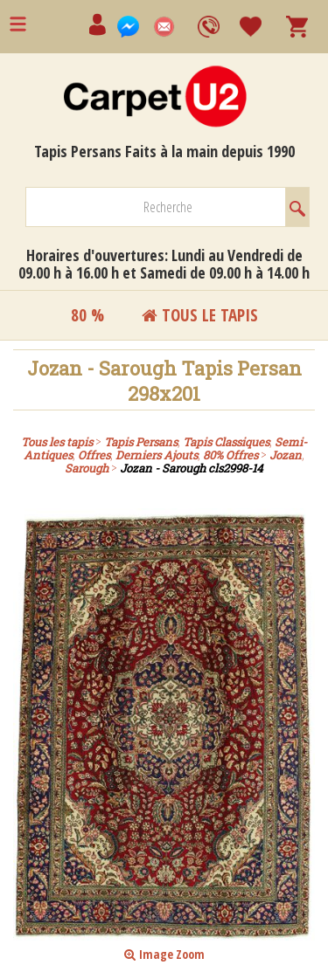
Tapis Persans (141, 442)
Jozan (285, 455)
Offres (94, 455)
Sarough (86, 468)
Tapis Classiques (226, 442)
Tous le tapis (200, 315)
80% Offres (230, 455)
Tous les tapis (57, 442)
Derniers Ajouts (156, 455)
